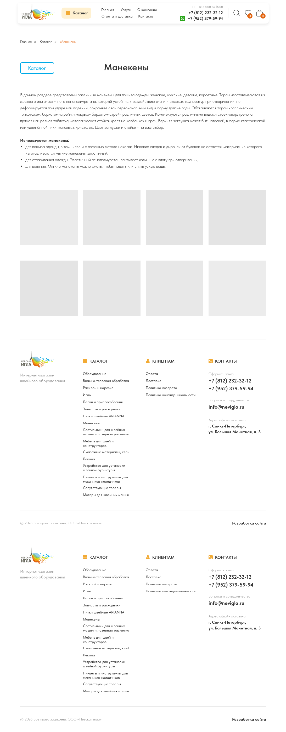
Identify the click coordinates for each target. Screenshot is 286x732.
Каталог (46, 42)
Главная (26, 42)
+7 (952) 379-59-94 (205, 18)
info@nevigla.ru (226, 407)
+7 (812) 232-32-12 (205, 12)
